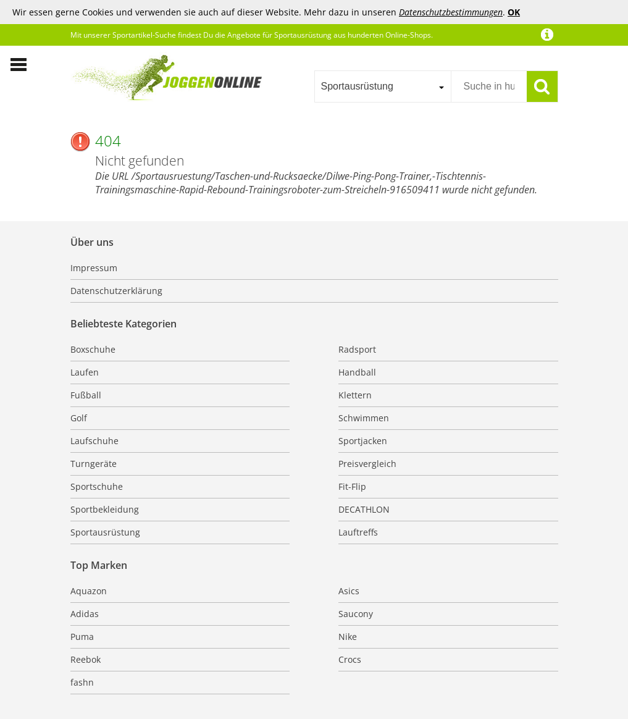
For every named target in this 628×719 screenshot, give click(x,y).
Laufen (84, 372)
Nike (347, 636)
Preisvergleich (367, 463)
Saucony (355, 614)
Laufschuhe (94, 441)
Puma (82, 636)
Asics (348, 591)
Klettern (355, 395)
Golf (78, 418)
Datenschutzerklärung (116, 290)
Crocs (349, 659)
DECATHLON (364, 509)
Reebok (85, 659)
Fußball (85, 395)
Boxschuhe (92, 349)
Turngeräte (93, 463)
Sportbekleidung (104, 509)
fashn (82, 682)
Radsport (357, 349)
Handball (357, 372)
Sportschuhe (96, 486)
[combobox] (382, 86)
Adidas (84, 614)
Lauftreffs (358, 532)
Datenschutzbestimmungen (451, 12)
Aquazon (88, 591)
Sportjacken (362, 441)
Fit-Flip (352, 486)
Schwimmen (363, 418)
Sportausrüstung (105, 532)
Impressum (93, 268)
